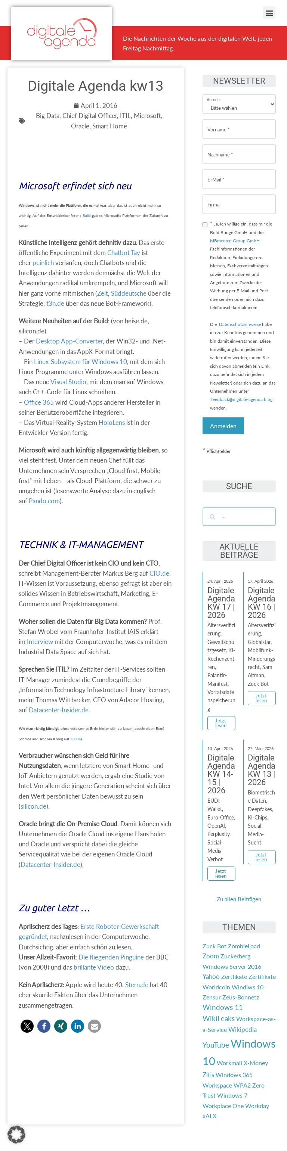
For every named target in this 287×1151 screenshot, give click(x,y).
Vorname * (218, 123)
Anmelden (223, 425)
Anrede (213, 95)
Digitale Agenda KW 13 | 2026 (261, 770)
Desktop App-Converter (69, 341)
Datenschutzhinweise (240, 324)
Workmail (229, 1062)
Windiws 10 (247, 986)
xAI (207, 1115)
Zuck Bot (214, 945)
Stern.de (136, 985)
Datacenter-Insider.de (59, 710)
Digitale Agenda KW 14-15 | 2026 (221, 774)
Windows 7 (232, 1095)
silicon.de (33, 806)
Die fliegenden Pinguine (111, 957)
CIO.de (159, 573)
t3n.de (55, 303)
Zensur (212, 997)
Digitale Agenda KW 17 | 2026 (221, 603)
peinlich (43, 263)
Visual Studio (68, 382)
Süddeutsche (128, 293)
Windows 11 (223, 1007)
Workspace (217, 1085)
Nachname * (220, 148)
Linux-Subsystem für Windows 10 (80, 361)
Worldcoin (216, 986)
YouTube (216, 1045)
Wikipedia (242, 1029)
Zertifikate (262, 976)
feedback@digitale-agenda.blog (241, 399)
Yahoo (211, 976)
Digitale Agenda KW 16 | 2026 (261, 603)
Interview (40, 642)
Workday (257, 1105)
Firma (213, 198)
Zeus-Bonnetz (240, 997)
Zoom (211, 956)
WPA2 (242, 1085)
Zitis (208, 1075)
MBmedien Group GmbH (235, 240)
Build (87, 215)
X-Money (256, 1062)
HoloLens (112, 422)
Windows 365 (234, 1074)
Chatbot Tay (123, 252)
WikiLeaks (219, 1018)
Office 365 (39, 402)
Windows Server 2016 (232, 966)
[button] (269, 12)
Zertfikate (234, 976)
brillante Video (94, 967)
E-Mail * (216, 173)
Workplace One (223, 1105)
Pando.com (44, 501)
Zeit (102, 293)
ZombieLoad (244, 945)
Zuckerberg (235, 955)
